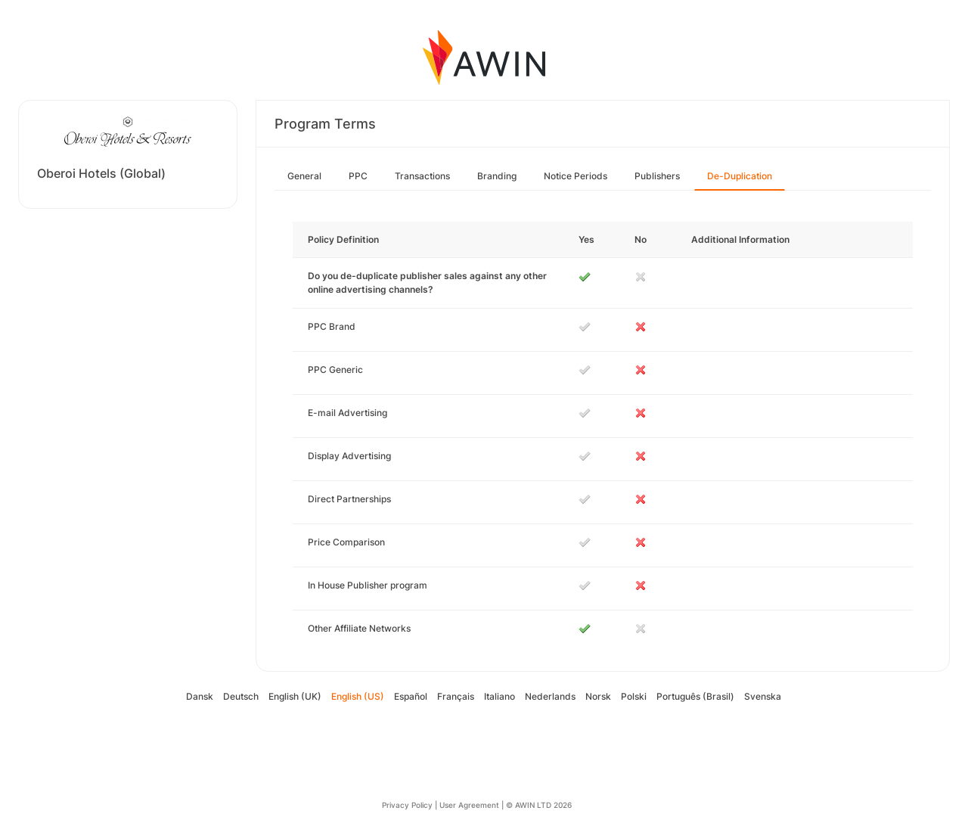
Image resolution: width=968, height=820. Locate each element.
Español (410, 696)
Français (455, 696)
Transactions (422, 176)
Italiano (499, 696)
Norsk (598, 696)
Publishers (657, 176)
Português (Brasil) (695, 696)
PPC (358, 176)
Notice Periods (575, 176)
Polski (634, 696)
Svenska (762, 696)
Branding (497, 176)
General (304, 176)
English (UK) (294, 696)
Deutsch (241, 696)
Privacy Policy (407, 804)
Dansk (199, 696)
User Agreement (469, 804)
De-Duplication (739, 176)
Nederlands (550, 696)
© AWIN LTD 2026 (539, 804)
